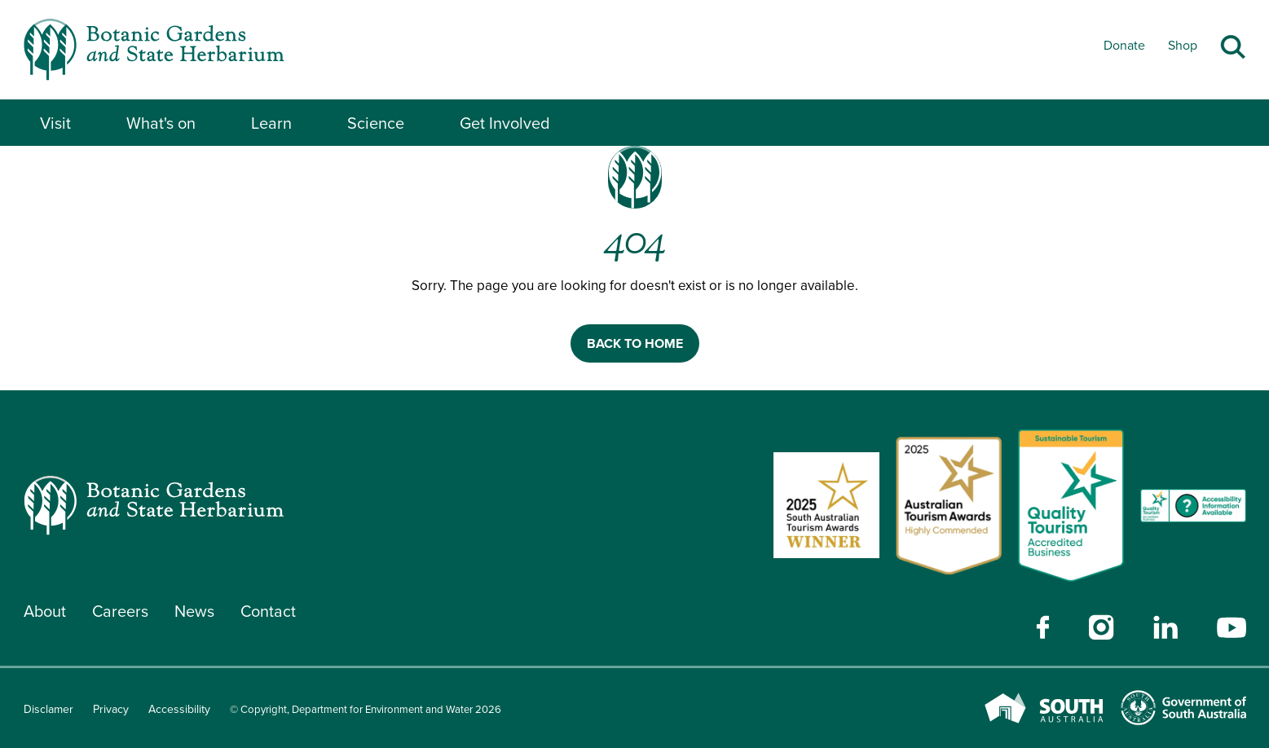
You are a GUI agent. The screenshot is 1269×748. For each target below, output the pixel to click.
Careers (121, 611)
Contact (270, 611)
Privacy (111, 709)
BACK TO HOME (635, 343)
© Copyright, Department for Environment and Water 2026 (377, 709)
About (45, 611)
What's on (161, 123)
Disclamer (48, 709)
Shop (1182, 45)
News (196, 611)
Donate (1124, 45)
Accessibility (179, 709)
